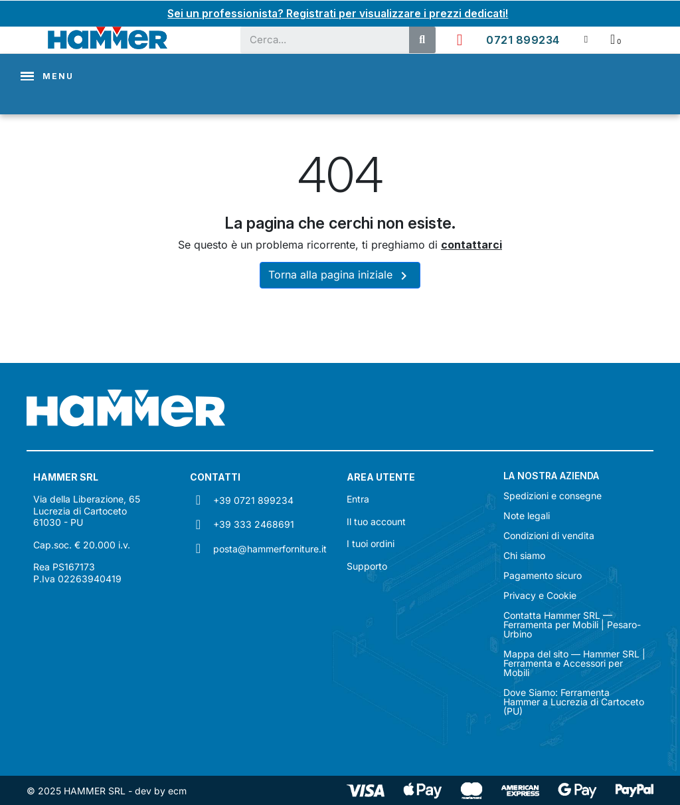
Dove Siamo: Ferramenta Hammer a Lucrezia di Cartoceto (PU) (573, 701)
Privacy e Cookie (539, 595)
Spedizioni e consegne (552, 495)
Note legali (526, 515)
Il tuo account (376, 520)
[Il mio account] (586, 39)
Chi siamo (524, 555)
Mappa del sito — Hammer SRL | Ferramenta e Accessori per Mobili (574, 663)
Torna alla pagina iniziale (340, 275)
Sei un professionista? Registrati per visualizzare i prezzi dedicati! (338, 13)
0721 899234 (523, 39)
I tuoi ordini (370, 543)
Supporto (367, 565)
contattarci (471, 244)
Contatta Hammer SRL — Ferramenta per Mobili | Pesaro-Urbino (572, 624)
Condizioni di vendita (548, 535)
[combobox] (318, 39)
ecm (177, 790)
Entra (358, 499)
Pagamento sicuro (542, 575)
